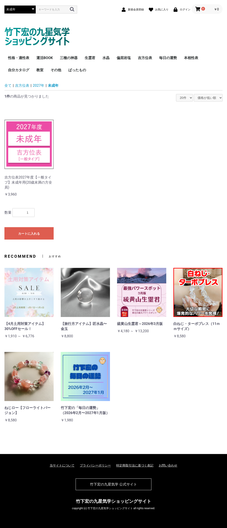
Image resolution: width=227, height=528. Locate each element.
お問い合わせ (168, 465)
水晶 (106, 58)
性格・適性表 (18, 58)
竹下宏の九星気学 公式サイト (113, 484)
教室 (39, 70)
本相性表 (191, 58)
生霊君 (90, 58)
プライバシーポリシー (95, 465)
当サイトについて (62, 465)
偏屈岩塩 (124, 58)
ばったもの (77, 70)
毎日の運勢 (168, 58)
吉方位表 (145, 58)
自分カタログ (18, 70)
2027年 (38, 85)
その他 (56, 70)
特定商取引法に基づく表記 (134, 465)
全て (8, 85)
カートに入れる (29, 233)
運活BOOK (44, 58)
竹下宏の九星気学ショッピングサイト (113, 501)
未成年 (53, 85)
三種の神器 (69, 58)
